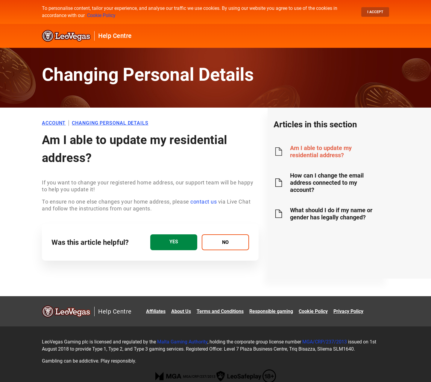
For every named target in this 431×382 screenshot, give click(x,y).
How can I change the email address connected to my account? (327, 182)
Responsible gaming (271, 311)
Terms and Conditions (220, 311)
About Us (181, 311)
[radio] (173, 242)
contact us (203, 201)
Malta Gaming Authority (182, 342)
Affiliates (156, 311)
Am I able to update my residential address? (321, 151)
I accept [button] (375, 12)
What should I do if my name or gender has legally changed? (331, 214)
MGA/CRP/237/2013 (324, 342)
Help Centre (115, 35)
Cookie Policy (101, 15)
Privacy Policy (348, 311)
